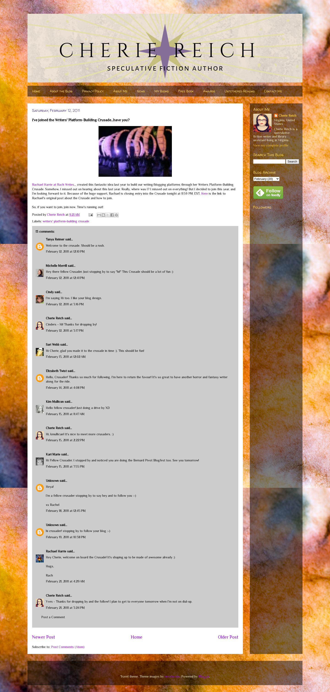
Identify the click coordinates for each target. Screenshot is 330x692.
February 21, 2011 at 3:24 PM (65, 607)
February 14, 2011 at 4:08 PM (65, 387)
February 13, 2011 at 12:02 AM (66, 356)
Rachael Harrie (56, 551)
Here (204, 193)
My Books (161, 91)
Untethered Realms (240, 91)
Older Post (228, 637)
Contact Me (273, 91)
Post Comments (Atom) (68, 647)
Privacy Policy (93, 91)
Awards (209, 91)
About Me (120, 91)
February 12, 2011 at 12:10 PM (65, 251)
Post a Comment (53, 617)
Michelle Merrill (56, 265)
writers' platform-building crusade (66, 221)
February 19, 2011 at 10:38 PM (66, 537)
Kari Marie (53, 454)
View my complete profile (270, 145)
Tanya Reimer (55, 239)
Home (36, 91)
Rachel (54, 505)
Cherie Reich (54, 318)
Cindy (50, 292)
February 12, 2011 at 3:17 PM (65, 330)
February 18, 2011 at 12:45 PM (66, 511)
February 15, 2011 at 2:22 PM (65, 440)
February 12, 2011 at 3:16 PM (65, 304)
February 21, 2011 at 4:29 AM (65, 581)
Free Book (185, 91)
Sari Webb (52, 344)
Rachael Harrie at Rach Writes (53, 184)
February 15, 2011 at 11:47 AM (65, 414)
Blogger (203, 676)
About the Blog (61, 91)
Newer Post (43, 637)
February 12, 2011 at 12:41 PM (65, 278)
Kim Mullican (55, 401)
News (141, 91)
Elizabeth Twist (56, 371)
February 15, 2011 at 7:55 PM (65, 466)
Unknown (52, 480)
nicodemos (172, 676)
